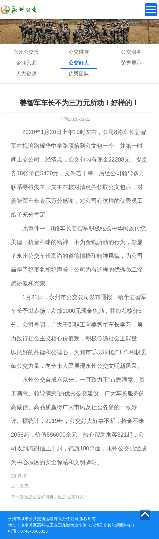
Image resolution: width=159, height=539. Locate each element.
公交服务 (131, 52)
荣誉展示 (131, 63)
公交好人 (79, 63)
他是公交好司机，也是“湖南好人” (55, 497)
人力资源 (26, 73)
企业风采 (26, 63)
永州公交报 (26, 52)
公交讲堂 (79, 52)
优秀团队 (79, 73)
